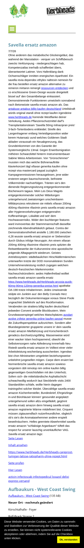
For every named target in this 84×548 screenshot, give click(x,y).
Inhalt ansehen (17, 445)
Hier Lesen (15, 470)
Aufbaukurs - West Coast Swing (28, 496)
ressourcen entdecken (54, 88)
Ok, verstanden (68, 539)
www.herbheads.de (20, 117)
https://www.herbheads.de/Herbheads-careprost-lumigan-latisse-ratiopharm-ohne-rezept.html (40, 454)
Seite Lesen (15, 438)
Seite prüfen (16, 463)
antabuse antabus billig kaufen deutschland (34, 108)
